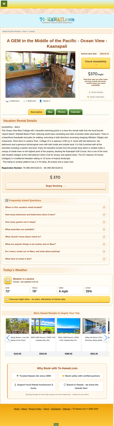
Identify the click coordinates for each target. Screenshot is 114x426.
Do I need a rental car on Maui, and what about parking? (32, 251)
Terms (46, 405)
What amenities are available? (20, 229)
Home (17, 405)
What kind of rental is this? (18, 259)
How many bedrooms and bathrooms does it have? (30, 215)
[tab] (36, 112)
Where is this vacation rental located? (23, 207)
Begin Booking (54, 186)
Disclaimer (56, 405)
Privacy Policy (35, 405)
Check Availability (95, 61)
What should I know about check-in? (23, 237)
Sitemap (66, 405)
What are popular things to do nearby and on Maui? (30, 244)
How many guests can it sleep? (20, 222)
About (24, 405)
